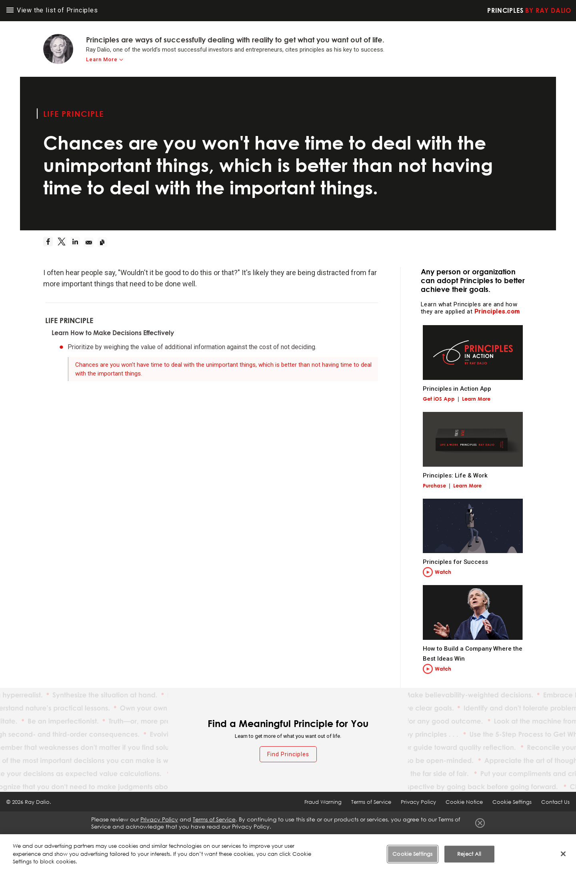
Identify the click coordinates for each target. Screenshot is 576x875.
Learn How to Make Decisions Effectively (113, 333)
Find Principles (288, 754)
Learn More (476, 399)
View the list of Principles (52, 10)
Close (480, 823)
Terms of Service (371, 802)
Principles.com (497, 311)
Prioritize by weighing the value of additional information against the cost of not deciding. (192, 347)
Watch (443, 572)
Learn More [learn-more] (102, 59)
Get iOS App (439, 399)
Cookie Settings (512, 802)
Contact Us (555, 802)
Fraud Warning (323, 802)
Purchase (434, 485)
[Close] (563, 854)
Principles (529, 10)
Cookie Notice (464, 802)
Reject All (469, 854)
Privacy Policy (418, 802)
